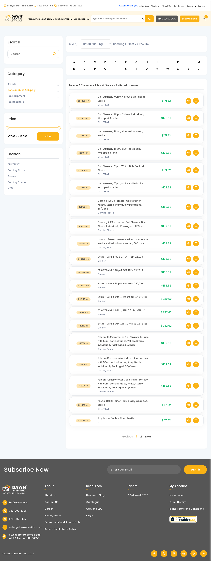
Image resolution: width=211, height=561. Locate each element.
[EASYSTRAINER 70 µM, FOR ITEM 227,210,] (83, 289)
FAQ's (89, 515)
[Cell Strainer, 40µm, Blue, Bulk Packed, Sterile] (83, 139)
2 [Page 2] (141, 436)
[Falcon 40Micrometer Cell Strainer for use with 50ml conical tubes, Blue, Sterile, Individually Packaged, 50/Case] (83, 368)
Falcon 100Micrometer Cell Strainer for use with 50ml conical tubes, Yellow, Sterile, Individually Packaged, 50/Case (123, 344)
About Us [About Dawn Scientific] (166, 6)
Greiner (102, 264)
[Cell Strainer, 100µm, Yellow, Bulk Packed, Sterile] (83, 104)
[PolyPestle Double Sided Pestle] (83, 424)
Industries (143, 6)
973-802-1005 (14, 519)
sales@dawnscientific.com (18, 5)
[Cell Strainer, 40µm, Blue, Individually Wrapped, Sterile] (83, 156)
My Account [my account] (176, 495)
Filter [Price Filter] (48, 136)
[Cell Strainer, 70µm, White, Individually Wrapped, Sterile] (83, 191)
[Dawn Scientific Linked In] (203, 553)
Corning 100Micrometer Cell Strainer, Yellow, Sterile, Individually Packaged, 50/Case (120, 208)
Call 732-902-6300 (68, 5)
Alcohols (155, 6)
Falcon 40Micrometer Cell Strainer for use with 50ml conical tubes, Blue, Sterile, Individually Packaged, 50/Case (123, 365)
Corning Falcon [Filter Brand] (16, 182)
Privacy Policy (53, 515)
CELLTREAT (103, 108)
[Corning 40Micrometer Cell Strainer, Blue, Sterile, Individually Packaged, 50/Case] (83, 229)
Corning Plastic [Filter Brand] (16, 170)
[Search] (149, 18)
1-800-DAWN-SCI (43, 5)
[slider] (7, 127)
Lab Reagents (81, 19)
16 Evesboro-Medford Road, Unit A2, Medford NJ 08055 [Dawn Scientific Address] (21, 536)
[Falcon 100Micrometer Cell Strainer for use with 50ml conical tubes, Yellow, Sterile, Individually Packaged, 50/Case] (83, 346)
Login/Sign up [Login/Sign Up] (189, 18)
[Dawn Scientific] (13, 21)
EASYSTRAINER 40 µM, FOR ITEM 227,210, (120, 273)
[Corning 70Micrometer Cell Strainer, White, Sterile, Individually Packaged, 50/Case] (83, 247)
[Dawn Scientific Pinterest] (193, 553)
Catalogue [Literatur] (92, 502)
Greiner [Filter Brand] (11, 176)
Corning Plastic (106, 216)
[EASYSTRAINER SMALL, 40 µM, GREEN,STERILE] (83, 302)
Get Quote (179, 6)
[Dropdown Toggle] (58, 84)
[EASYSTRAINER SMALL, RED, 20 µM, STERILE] (83, 316)
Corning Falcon (106, 352)
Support (191, 6)
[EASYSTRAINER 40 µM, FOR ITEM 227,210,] (83, 275)
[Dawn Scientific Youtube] (184, 553)
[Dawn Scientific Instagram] (174, 553)
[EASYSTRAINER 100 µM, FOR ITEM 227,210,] (83, 262)
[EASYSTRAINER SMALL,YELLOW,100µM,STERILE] (83, 329)
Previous (127, 436)
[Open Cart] (204, 18)
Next (148, 436)
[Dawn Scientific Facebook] (154, 553)
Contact (201, 6)
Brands (11, 84)
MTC (100, 425)
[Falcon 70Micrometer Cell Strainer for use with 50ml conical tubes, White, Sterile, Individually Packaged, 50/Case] (83, 389)
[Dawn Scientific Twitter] (164, 553)
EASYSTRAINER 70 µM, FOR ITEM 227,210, (120, 287)
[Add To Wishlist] (196, 104)
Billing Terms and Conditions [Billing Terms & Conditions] (186, 508)
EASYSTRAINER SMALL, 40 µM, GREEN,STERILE (122, 300)
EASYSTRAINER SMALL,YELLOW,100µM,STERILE (122, 327)
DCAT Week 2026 (138, 495)
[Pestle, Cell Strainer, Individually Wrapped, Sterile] (83, 408)
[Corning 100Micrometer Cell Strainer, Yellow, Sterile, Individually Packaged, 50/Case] (83, 210)
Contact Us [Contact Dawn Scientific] (51, 502)
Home (73, 85)
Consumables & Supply (40, 19)
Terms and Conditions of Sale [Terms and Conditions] (62, 522)
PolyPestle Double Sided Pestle (116, 421)
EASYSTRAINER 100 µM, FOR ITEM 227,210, (121, 260)
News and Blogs (96, 495)
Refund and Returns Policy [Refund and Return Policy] (60, 529)
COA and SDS (94, 508)
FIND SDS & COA (167, 18)
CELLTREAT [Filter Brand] (13, 164)
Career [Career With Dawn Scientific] (49, 508)
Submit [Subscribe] (195, 469)
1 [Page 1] (136, 436)
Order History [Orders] (177, 502)
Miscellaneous (128, 85)
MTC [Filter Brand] (10, 188)
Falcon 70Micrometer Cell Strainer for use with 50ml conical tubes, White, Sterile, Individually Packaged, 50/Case (123, 387)
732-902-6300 (14, 510)
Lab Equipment (63, 19)
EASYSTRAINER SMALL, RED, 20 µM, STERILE (121, 313)
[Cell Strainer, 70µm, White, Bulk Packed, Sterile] (83, 173)
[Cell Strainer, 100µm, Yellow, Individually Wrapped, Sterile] (83, 121)
